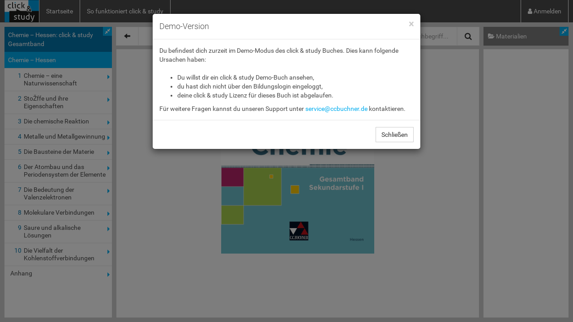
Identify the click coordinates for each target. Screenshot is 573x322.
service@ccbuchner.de (336, 108)
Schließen (394, 134)
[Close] (411, 24)
